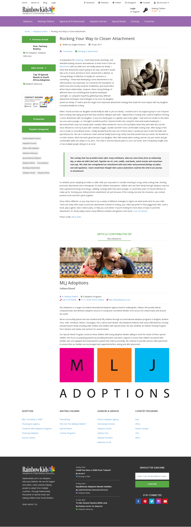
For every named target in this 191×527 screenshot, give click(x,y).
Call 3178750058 (68, 300)
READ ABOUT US (29, 504)
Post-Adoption (42, 163)
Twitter (116, 2)
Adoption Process (29, 143)
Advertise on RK (104, 442)
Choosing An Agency (31, 424)
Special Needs (119, 21)
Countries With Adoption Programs (37, 428)
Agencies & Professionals (72, 21)
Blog (45, 2)
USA (137, 433)
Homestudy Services (106, 424)
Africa (137, 424)
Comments (68, 51)
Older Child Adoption (31, 148)
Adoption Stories (98, 21)
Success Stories (28, 438)
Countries (149, 21)
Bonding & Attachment (88, 51)
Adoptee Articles (29, 173)
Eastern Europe (141, 428)
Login (53, 2)
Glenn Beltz (76, 217)
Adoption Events (104, 428)
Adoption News (43, 173)
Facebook (89, 2)
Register (136, 11)
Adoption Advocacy (30, 153)
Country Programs (67, 433)
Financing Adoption (30, 433)
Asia (137, 419)
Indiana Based (68, 288)
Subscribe (152, 484)
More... (138, 438)
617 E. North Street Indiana (91, 300)
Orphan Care (102, 433)
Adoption (27, 21)
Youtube (145, 2)
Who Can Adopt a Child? (32, 419)
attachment (65, 66)
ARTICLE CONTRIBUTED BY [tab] (114, 236)
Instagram (130, 2)
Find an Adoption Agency (108, 419)
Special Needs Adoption (32, 158)
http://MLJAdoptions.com (118, 300)
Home (24, 2)
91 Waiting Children (69, 296)
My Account (160, 2)
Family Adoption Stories (32, 138)
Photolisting (65, 419)
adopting (79, 60)
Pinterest (103, 2)
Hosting (135, 21)
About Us (35, 2)
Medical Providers (105, 438)
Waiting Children (46, 21)
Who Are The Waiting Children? (73, 424)
